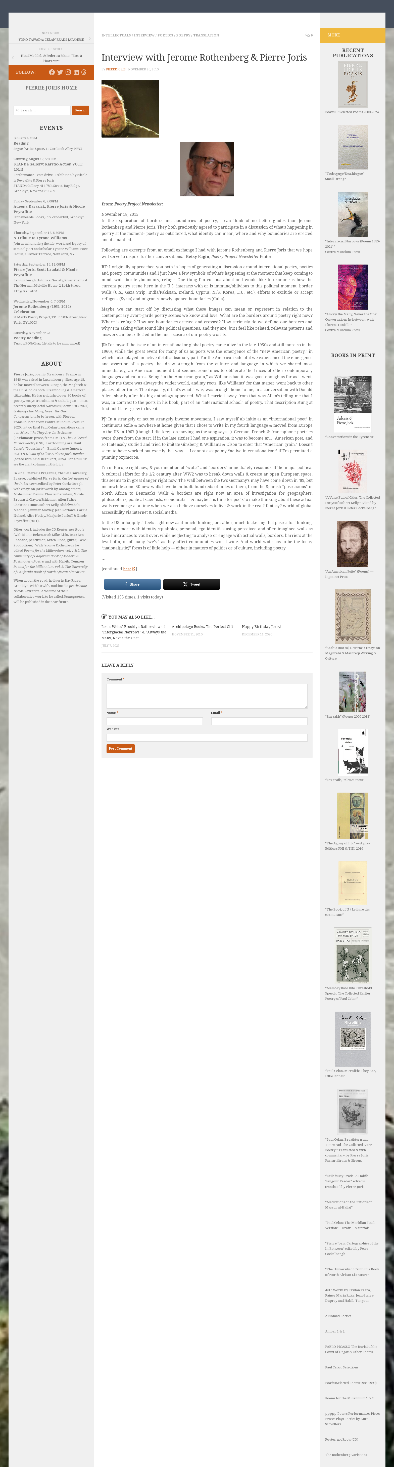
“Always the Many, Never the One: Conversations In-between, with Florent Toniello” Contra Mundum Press (351, 305)
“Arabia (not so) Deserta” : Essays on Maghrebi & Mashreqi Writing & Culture (352, 632)
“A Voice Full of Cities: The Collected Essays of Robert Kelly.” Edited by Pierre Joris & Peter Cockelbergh (352, 487)
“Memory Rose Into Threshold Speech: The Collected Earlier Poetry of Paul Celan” (348, 971)
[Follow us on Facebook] (52, 80)
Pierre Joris (116, 76)
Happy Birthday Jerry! (261, 634)
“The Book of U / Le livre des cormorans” (347, 896)
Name (112, 726)
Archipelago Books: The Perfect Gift (204, 634)
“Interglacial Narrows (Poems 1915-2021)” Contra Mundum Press (352, 230)
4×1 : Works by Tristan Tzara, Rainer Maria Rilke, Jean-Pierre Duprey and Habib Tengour (349, 1273)
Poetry (188, 43)
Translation (213, 43)
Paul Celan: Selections (341, 1345)
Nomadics (39, 16)
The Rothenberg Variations (346, 1432)
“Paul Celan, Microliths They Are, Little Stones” (350, 1037)
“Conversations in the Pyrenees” (349, 415)
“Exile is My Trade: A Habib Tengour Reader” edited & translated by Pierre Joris (346, 1159)
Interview (147, 43)
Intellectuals (117, 43)
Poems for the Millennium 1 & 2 (349, 1376)
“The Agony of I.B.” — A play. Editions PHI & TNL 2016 (348, 829)
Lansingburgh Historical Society (38, 288)
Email (216, 726)
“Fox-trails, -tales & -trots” (346, 763)
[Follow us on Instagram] (68, 80)
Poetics (170, 43)
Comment (115, 692)
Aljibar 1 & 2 (334, 1309)
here (129, 576)
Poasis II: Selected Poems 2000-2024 (352, 94)
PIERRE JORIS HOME (51, 95)
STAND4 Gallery (26, 193)
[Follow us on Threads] (83, 80)
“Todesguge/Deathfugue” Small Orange (346, 160)
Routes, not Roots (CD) (341, 1417)
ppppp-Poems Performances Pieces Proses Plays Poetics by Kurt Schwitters (352, 1396)
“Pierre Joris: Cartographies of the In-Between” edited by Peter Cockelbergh (351, 1226)
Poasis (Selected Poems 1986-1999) (351, 1360)
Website (113, 742)
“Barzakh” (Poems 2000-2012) (347, 702)
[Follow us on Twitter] (60, 80)
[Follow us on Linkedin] (76, 80)
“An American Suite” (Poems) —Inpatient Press (349, 557)
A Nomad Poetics (338, 1294)
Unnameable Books (29, 225)
